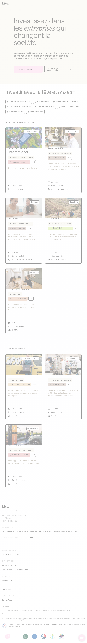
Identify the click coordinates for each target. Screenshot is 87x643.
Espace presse (7, 589)
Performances (7, 580)
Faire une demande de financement (15, 570)
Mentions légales (13, 610)
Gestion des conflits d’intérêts (60, 610)
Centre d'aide (7, 600)
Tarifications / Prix (27, 610)
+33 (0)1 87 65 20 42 (9, 521)
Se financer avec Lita (9, 565)
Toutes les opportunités (10, 554)
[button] (7, 636)
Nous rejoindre (7, 585)
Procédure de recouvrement (11, 614)
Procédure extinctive (42, 610)
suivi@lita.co (6, 518)
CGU (3, 610)
